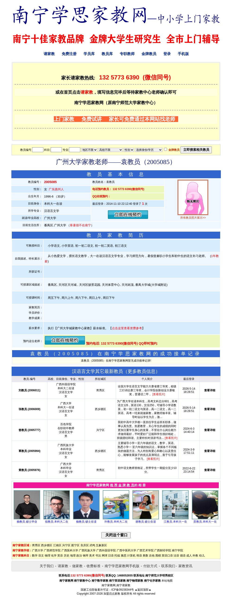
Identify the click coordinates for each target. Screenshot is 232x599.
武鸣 (92, 545)
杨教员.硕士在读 (86, 521)
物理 (47, 555)
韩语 (139, 555)
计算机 (131, 555)
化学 (54, 555)
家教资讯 (185, 566)
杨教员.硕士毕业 (27, 521)
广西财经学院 (162, 550)
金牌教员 (149, 54)
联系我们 (168, 566)
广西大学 (37, 550)
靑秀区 (36, 545)
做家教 (77, 566)
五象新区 (101, 545)
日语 (111, 555)
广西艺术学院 (145, 550)
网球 (104, 555)
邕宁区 (75, 545)
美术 (92, 555)
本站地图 (167, 580)
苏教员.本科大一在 (204, 521)
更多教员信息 (141, 371)
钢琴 (85, 555)
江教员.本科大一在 (175, 521)
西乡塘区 (46, 545)
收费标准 (93, 566)
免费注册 (69, 54)
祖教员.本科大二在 (56, 521)
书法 (98, 555)
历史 (66, 555)
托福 (117, 555)
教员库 (107, 54)
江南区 (57, 545)
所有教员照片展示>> (193, 217)
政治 (79, 555)
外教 (195, 555)
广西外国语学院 (106, 550)
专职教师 (127, 54)
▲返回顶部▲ (143, 589)
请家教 (49, 54)
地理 (73, 555)
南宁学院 (177, 550)
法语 (176, 555)
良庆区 (85, 545)
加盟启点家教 (111, 593)
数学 (35, 555)
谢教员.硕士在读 (145, 521)
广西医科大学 (69, 550)
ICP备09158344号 (122, 589)
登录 (167, 54)
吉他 (152, 555)
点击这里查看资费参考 (127, 328)
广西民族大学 (87, 550)
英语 (60, 555)
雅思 (123, 555)
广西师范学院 (52, 550)
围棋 (158, 555)
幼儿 (202, 555)
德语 (183, 555)
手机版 (183, 54)
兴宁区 (66, 545)
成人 (189, 555)
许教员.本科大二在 (115, 521)
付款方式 (150, 566)
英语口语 (167, 555)
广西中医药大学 (126, 550)
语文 (41, 555)
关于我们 (47, 566)
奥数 (145, 555)
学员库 (89, 54)
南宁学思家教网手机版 (122, 566)
